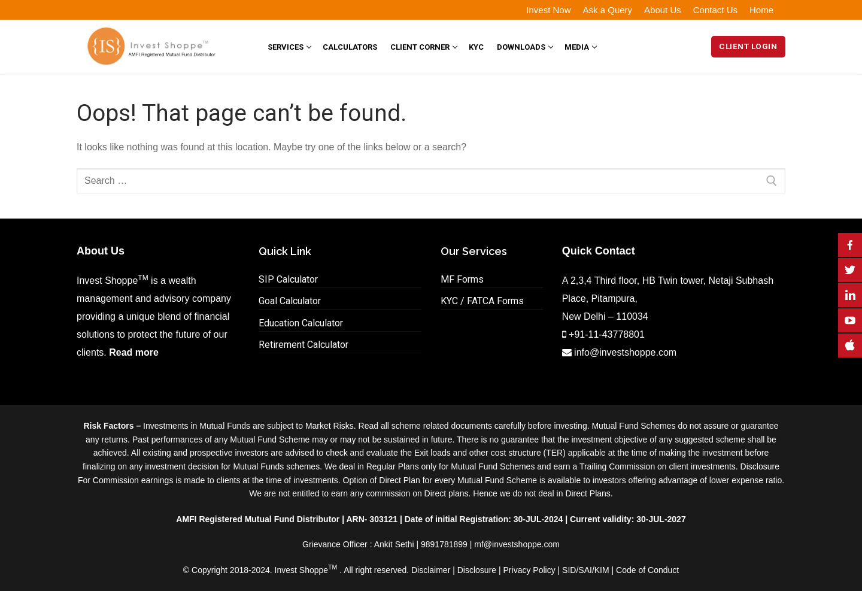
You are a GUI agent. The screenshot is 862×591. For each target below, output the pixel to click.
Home (761, 10)
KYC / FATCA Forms (482, 301)
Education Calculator (301, 323)
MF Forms (462, 279)
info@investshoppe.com (625, 352)
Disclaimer (430, 570)
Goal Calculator (290, 301)
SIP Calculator (288, 279)
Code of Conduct (647, 570)
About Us (662, 10)
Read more (134, 352)
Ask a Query (608, 10)
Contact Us (715, 10)
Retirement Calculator (303, 344)
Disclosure (476, 570)
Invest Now (548, 10)
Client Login (748, 46)
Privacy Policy (529, 570)
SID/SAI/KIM (585, 570)
